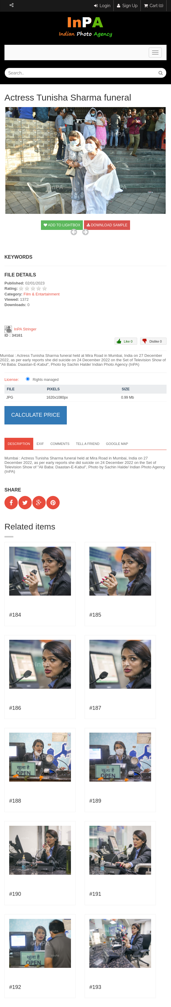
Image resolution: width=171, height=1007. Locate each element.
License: (11, 379)
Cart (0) (153, 5)
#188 (15, 801)
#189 (95, 801)
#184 (15, 615)
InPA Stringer (25, 329)
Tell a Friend (87, 444)
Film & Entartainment (41, 294)
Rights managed (45, 380)
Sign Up (127, 5)
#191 (95, 894)
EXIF (40, 444)
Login (102, 5)
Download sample (107, 225)
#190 (15, 894)
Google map (117, 444)
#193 (95, 987)
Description (19, 444)
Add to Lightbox (62, 225)
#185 (95, 615)
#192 (15, 987)
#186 (15, 708)
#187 (95, 708)
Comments (59, 444)
